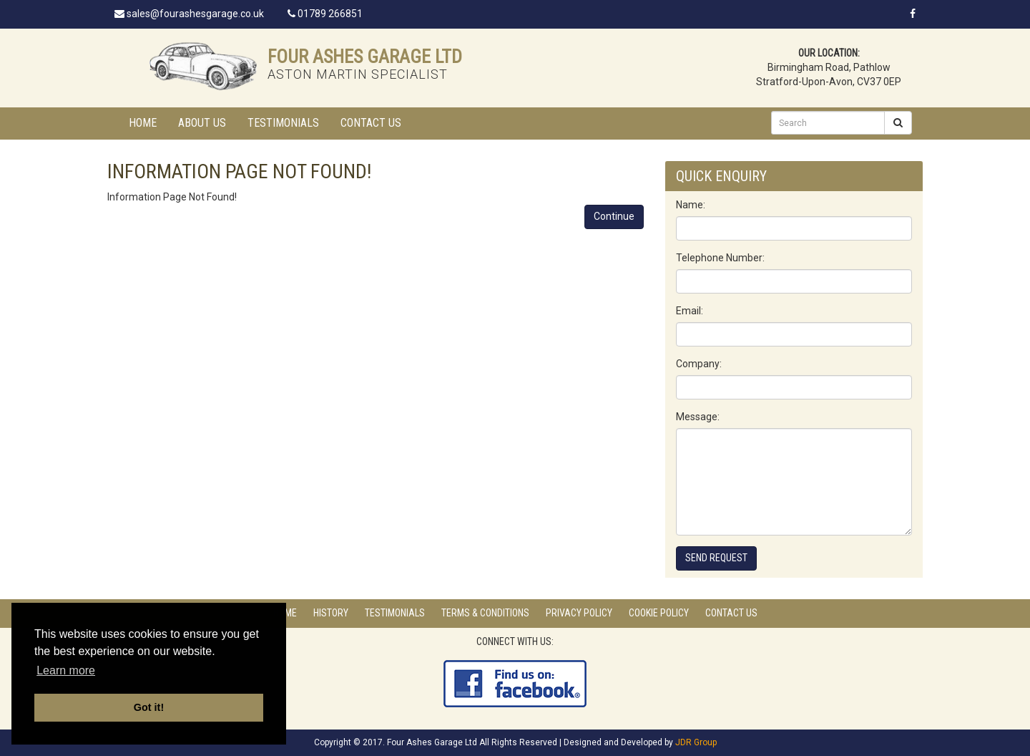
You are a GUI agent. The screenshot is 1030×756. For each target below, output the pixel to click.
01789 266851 (325, 13)
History (330, 613)
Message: (698, 416)
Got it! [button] (149, 707)
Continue (614, 216)
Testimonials (283, 123)
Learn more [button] (65, 670)
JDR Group (696, 742)
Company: (699, 363)
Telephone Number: (720, 257)
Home (143, 123)
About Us (202, 123)
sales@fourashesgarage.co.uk (189, 13)
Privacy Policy (579, 613)
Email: (689, 310)
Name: (690, 204)
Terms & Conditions (485, 613)
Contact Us (370, 123)
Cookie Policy (659, 613)
